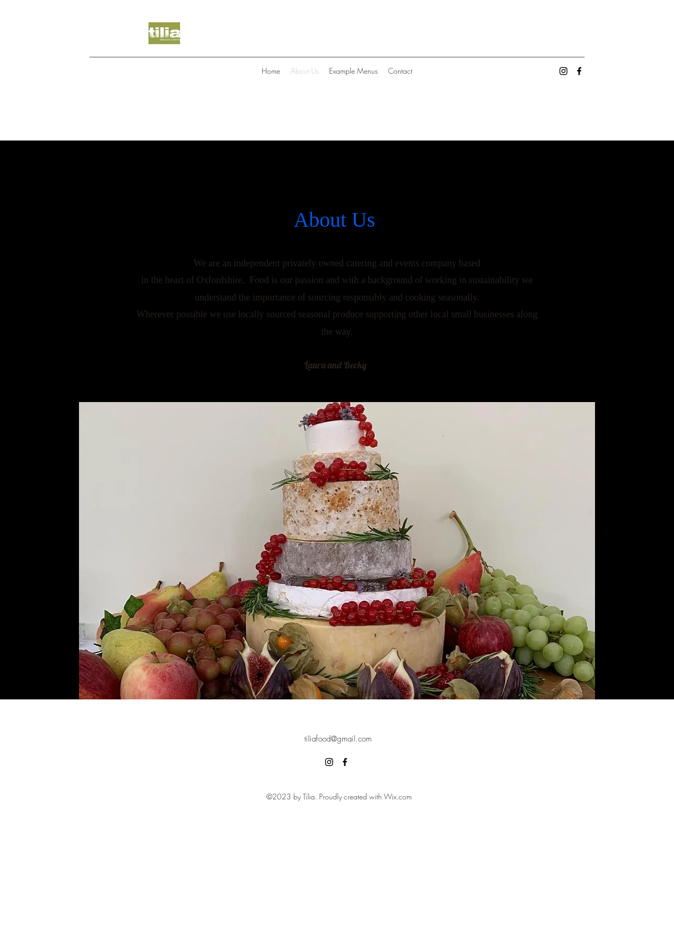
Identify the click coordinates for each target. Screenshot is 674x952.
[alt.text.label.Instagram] (563, 71)
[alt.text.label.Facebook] (579, 71)
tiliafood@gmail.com (338, 739)
